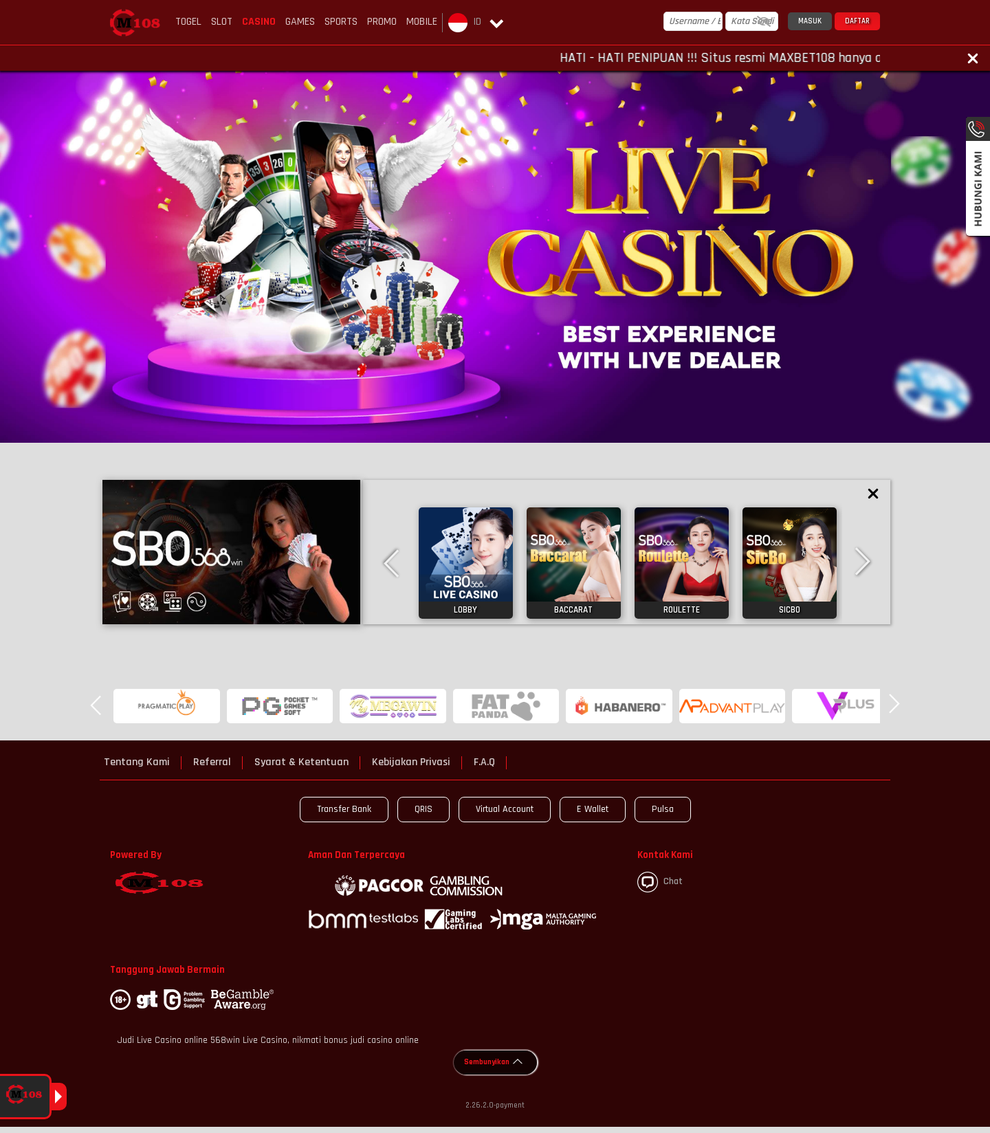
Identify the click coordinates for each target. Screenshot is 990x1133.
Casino (259, 21)
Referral (212, 762)
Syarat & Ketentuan (301, 762)
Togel (188, 21)
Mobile (421, 21)
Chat (660, 882)
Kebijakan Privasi (411, 762)
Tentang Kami (137, 762)
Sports (341, 21)
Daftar (857, 21)
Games (300, 21)
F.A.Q (484, 762)
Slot (221, 21)
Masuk (810, 21)
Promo (382, 21)
